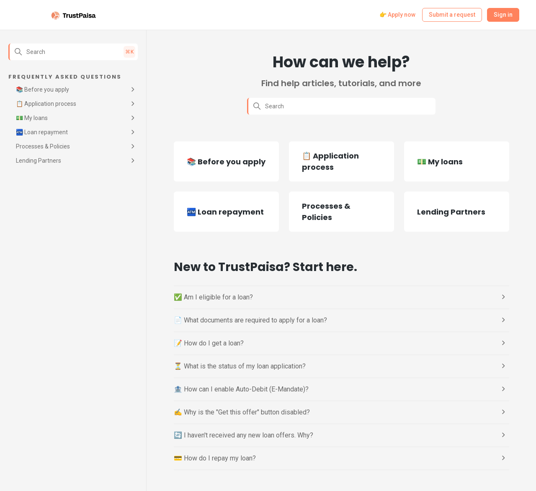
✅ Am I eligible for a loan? (213, 297)
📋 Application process (46, 103)
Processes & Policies (43, 146)
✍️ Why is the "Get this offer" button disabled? (242, 412)
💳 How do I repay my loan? (215, 458)
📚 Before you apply (42, 89)
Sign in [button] (503, 14)
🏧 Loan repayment (42, 132)
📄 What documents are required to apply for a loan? (250, 320)
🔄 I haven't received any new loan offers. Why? (243, 435)
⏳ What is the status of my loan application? (240, 366)
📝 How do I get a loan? (209, 343)
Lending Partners (38, 160)
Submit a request (452, 14)
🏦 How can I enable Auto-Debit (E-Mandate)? (241, 389)
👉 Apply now (397, 14)
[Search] (73, 51)
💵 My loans (32, 118)
